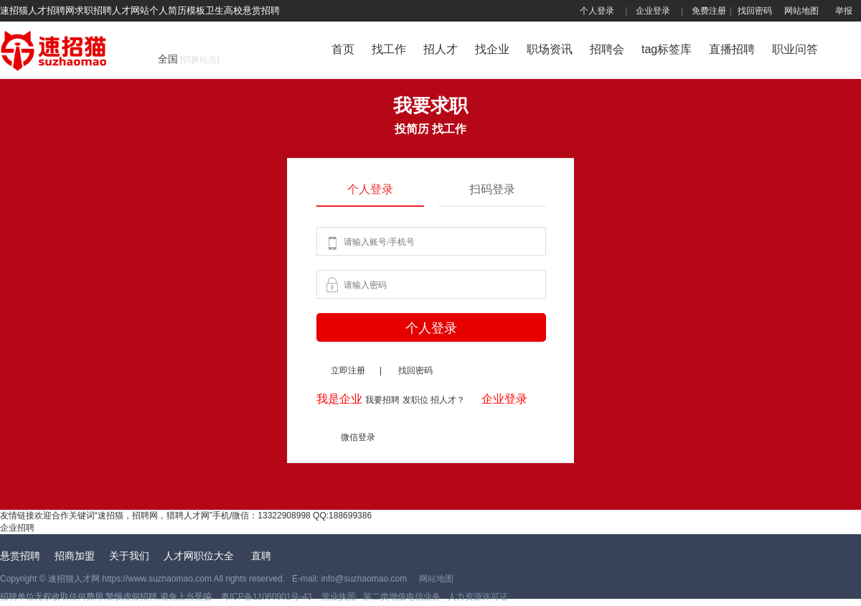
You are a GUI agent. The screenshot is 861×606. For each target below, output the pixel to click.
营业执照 (337, 597)
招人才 (440, 49)
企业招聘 (17, 528)
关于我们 (129, 555)
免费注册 (709, 11)
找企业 (492, 49)
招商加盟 (75, 555)
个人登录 (597, 11)
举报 (843, 11)
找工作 (389, 49)
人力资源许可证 (478, 597)
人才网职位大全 (200, 555)
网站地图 (801, 11)
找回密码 (755, 11)
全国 (189, 59)
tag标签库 (666, 49)
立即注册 (348, 370)
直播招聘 (732, 49)
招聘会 (607, 49)
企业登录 (653, 11)
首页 (342, 49)
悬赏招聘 (20, 555)
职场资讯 (550, 49)
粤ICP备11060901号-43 (267, 597)
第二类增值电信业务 (402, 597)
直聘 (261, 555)
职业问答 (795, 49)
